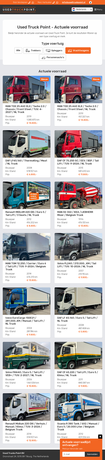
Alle (18, 50)
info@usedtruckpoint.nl (73, 2)
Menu (98, 9)
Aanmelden (92, 454)
